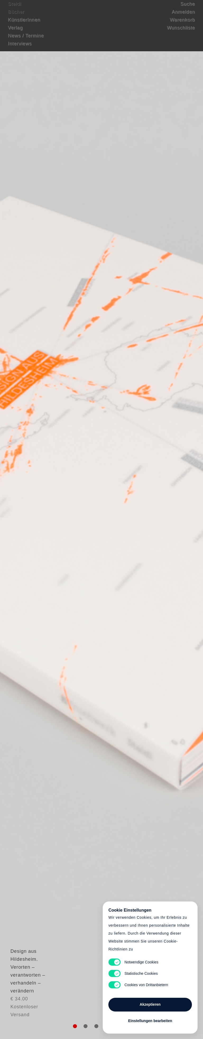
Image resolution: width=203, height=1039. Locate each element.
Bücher (16, 17)
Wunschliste (181, 33)
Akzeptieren (150, 1002)
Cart (101, 519)
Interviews (20, 49)
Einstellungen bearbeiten (150, 1018)
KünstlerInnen (24, 25)
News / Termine (26, 41)
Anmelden (183, 17)
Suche (187, 9)
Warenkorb (182, 25)
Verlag (15, 33)
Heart (66, 519)
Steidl (14, 9)
